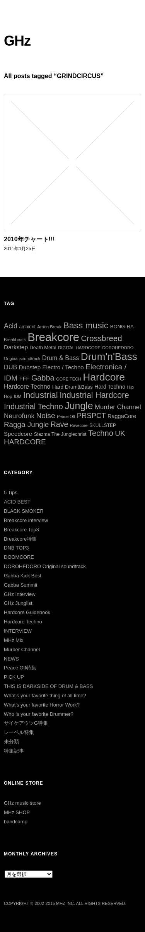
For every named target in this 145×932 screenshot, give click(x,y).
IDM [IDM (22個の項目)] (18, 396)
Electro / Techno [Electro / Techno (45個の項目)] (63, 367)
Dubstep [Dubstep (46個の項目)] (30, 367)
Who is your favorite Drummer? (38, 714)
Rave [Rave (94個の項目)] (59, 424)
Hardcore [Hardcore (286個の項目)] (104, 377)
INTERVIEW (18, 631)
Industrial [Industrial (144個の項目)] (40, 395)
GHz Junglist (18, 603)
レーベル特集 (19, 732)
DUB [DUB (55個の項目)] (10, 367)
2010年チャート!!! (29, 239)
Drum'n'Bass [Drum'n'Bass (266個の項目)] (109, 356)
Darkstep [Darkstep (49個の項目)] (16, 347)
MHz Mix (14, 640)
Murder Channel (22, 649)
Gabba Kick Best (22, 576)
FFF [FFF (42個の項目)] (24, 379)
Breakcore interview (26, 520)
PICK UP (14, 677)
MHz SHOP (17, 812)
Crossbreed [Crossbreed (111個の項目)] (101, 338)
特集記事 (14, 751)
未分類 (11, 741)
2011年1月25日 (20, 248)
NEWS (11, 659)
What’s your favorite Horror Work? (42, 705)
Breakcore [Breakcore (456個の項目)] (53, 337)
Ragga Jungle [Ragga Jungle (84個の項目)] (26, 424)
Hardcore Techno (23, 622)
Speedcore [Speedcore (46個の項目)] (18, 433)
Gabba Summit (21, 585)
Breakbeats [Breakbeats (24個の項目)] (15, 339)
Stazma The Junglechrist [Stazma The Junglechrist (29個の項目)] (60, 434)
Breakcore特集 (20, 539)
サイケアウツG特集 (26, 723)
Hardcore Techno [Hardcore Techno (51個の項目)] (27, 386)
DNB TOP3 (16, 548)
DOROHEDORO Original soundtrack (45, 566)
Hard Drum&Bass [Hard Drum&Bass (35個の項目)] (72, 387)
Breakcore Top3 (21, 530)
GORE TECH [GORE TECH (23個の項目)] (68, 379)
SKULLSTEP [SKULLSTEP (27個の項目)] (102, 425)
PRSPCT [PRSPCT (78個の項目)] (91, 415)
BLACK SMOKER (24, 511)
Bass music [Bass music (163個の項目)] (85, 325)
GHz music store (22, 803)
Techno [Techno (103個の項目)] (100, 433)
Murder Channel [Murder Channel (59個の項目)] (118, 407)
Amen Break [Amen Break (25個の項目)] (49, 326)
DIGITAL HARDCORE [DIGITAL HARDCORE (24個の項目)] (79, 347)
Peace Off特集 (20, 668)
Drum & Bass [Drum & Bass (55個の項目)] (60, 357)
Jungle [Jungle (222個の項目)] (79, 405)
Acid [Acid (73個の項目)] (10, 326)
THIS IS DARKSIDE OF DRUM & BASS (48, 686)
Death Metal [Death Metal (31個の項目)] (43, 347)
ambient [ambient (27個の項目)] (27, 326)
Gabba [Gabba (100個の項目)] (43, 378)
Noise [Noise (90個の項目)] (45, 415)
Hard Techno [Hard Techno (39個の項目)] (109, 387)
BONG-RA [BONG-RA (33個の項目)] (122, 326)
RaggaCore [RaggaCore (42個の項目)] (121, 416)
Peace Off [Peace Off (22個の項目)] (66, 416)
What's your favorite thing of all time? (45, 695)
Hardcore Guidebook (27, 612)
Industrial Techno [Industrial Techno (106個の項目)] (33, 406)
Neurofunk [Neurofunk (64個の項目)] (19, 416)
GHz (17, 41)
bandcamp (15, 821)
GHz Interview (20, 594)
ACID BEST (17, 502)
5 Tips (10, 492)
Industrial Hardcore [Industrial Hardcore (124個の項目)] (94, 395)
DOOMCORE (19, 557)
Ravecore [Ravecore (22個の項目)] (79, 425)
